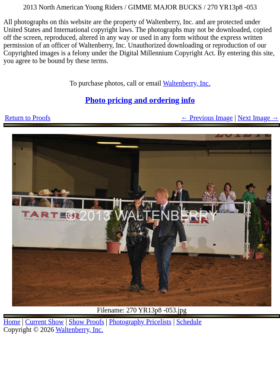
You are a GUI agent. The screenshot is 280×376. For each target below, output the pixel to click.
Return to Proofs (28, 117)
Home (11, 321)
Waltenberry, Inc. (186, 83)
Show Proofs (86, 321)
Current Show (44, 321)
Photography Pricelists (140, 321)
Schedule (189, 321)
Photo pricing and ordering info (140, 100)
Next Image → (258, 117)
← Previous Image (207, 117)
